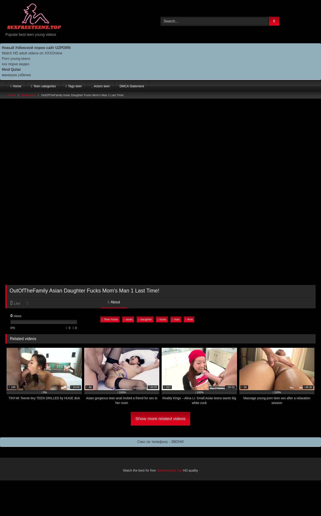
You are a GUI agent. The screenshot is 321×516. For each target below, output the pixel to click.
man (176, 319)
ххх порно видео (15, 64)
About (114, 302)
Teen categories (45, 86)
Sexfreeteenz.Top (169, 470)
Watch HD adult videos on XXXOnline (32, 53)
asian (128, 319)
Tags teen (75, 86)
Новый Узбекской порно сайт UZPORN (36, 48)
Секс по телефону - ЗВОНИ (160, 442)
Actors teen (102, 86)
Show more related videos (160, 418)
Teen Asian (28, 95)
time (189, 319)
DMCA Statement (132, 86)
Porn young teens (16, 59)
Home (17, 86)
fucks (161, 319)
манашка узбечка (16, 75)
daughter (145, 319)
